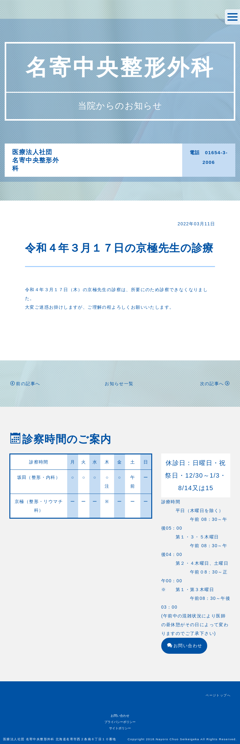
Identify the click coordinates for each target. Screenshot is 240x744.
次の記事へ (215, 383)
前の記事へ (25, 383)
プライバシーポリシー (120, 722)
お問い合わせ (184, 645)
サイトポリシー (120, 728)
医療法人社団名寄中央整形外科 (35, 160)
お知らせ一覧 (119, 383)
